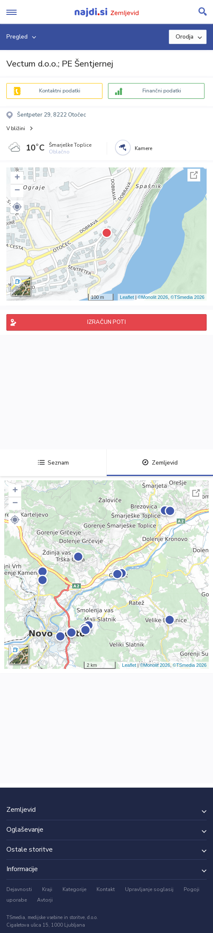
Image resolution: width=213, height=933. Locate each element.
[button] (17, 207)
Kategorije (74, 889)
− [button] (17, 190)
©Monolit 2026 (153, 297)
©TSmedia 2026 (187, 297)
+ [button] (17, 178)
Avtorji (45, 900)
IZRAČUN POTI (106, 322)
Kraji (47, 889)
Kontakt (106, 889)
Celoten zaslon (193, 175)
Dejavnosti (19, 889)
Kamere (143, 148)
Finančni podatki (161, 90)
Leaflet (127, 297)
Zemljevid (160, 463)
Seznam (53, 463)
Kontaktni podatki (59, 90)
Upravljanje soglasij (149, 889)
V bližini (15, 128)
